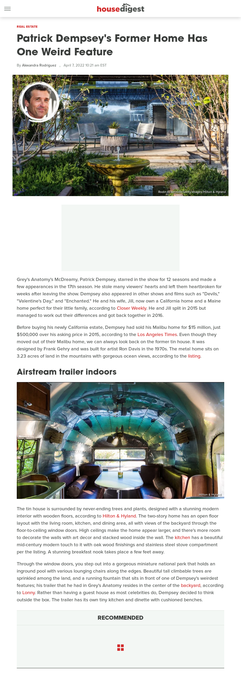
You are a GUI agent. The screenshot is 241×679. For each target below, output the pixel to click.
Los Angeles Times (157, 334)
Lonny (28, 592)
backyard (190, 585)
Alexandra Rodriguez (39, 65)
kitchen (182, 537)
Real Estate (27, 26)
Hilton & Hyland (210, 494)
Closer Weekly (131, 308)
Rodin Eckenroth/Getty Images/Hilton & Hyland (192, 191)
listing (194, 356)
